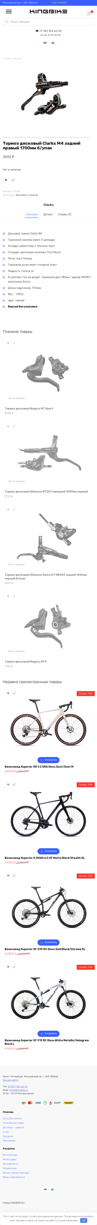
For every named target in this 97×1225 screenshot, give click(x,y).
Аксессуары (9, 1159)
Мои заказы (9, 1140)
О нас (6, 1131)
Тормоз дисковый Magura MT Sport (29, 408)
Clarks (48, 205)
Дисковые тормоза (79, 137)
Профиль (8, 1136)
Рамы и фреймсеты (14, 1177)
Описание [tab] (32, 214)
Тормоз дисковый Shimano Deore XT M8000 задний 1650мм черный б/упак (46, 576)
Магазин (17, 58)
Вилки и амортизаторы (16, 1172)
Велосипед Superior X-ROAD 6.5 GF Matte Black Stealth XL (45, 858)
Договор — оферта (13, 1127)
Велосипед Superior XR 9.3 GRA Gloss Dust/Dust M (39, 766)
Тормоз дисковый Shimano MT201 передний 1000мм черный (46, 491)
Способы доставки (13, 1123)
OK (83, 1220)
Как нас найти (10, 1080)
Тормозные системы (55, 137)
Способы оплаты (12, 1118)
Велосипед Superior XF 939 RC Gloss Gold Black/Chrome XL (45, 949)
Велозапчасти (34, 137)
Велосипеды (10, 1154)
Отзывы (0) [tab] (64, 214)
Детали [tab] (47, 214)
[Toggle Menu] (9, 11)
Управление (10, 1168)
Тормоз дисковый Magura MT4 (26, 661)
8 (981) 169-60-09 (18, 1086)
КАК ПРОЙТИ (59, 2)
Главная (7, 58)
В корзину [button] (51, 759)
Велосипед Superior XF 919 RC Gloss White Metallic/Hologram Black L (47, 1042)
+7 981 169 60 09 (50, 32)
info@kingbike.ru (19, 1090)
